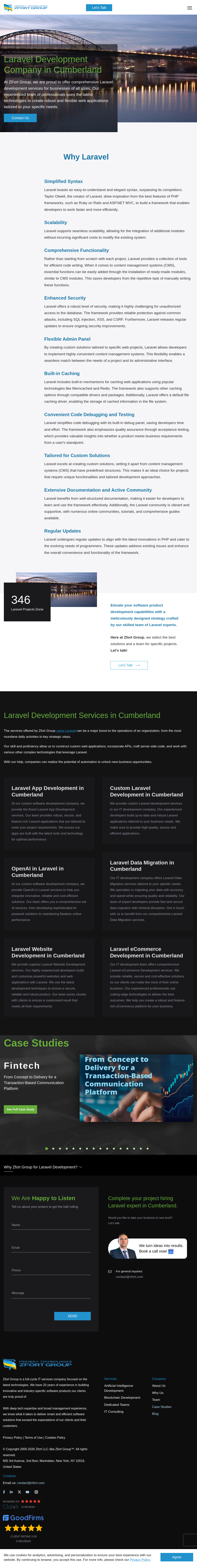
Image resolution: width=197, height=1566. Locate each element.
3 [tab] (60, 1149)
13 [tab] (127, 1149)
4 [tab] (67, 1149)
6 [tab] (80, 1149)
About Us (158, 1386)
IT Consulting (114, 1411)
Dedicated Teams (116, 1405)
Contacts (9, 1476)
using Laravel (66, 731)
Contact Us (20, 118)
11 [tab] (114, 1149)
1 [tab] (47, 1149)
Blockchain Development (122, 1397)
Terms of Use (33, 1437)
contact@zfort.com (129, 1277)
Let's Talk (99, 8)
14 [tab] (134, 1149)
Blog (155, 1414)
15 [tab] (141, 1149)
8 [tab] (94, 1149)
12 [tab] (121, 1149)
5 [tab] (73, 1149)
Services (110, 1379)
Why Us (158, 1393)
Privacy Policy (140, 1560)
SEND (72, 1316)
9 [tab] (100, 1149)
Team (156, 1400)
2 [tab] (53, 1149)
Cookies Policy (55, 1437)
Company (159, 1379)
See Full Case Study (20, 1109)
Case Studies (161, 1407)
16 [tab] (148, 1149)
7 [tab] (87, 1149)
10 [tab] (107, 1149)
